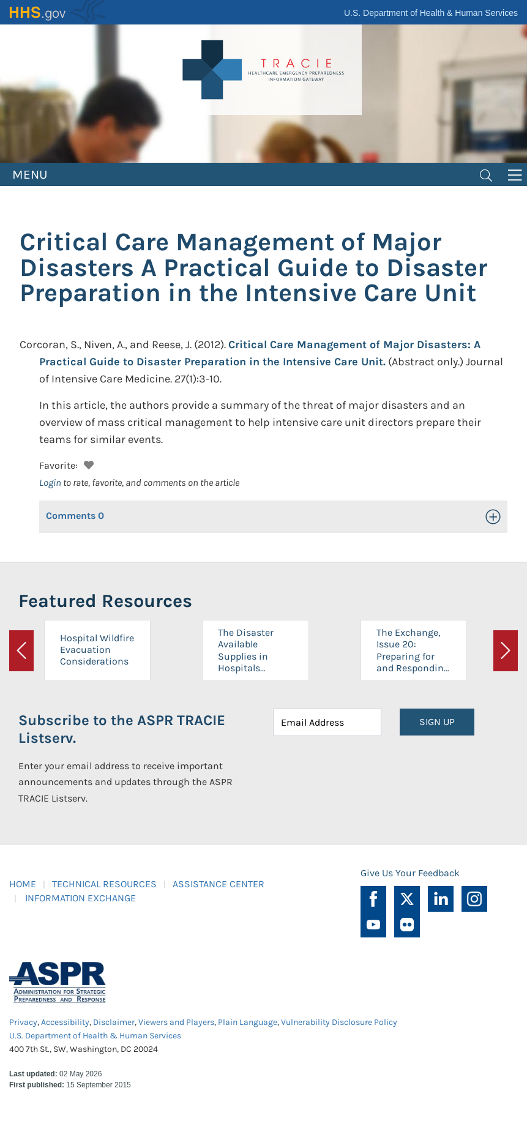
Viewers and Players (176, 1022)
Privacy (23, 1022)
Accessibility (65, 1022)
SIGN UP (437, 722)
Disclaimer (114, 1022)
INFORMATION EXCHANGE (80, 898)
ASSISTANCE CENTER (218, 884)
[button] (87, 463)
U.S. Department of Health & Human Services (431, 13)
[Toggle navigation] (486, 174)
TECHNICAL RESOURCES (104, 884)
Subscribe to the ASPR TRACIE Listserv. (121, 729)
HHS (58, 12)
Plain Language (247, 1022)
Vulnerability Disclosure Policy (339, 1022)
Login (50, 482)
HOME (22, 884)
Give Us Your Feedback (410, 873)
